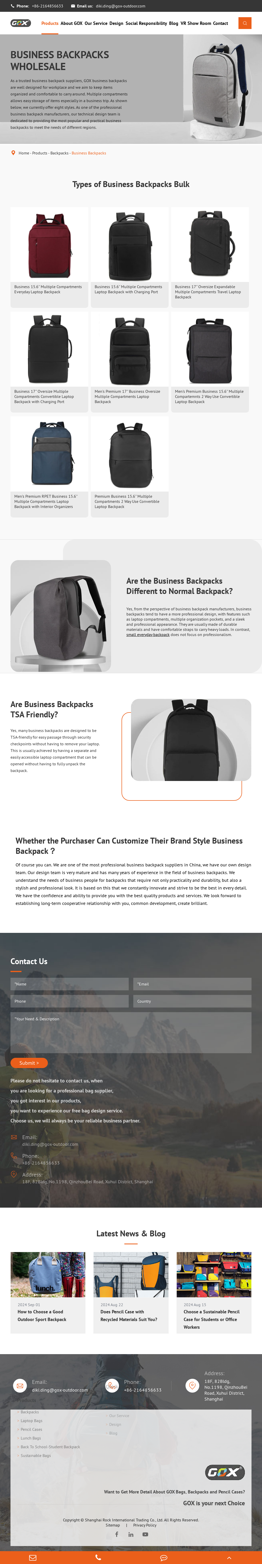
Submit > (29, 1063)
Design (116, 23)
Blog (173, 23)
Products (50, 23)
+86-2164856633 (47, 5)
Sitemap (113, 1525)
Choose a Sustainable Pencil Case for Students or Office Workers (211, 1319)
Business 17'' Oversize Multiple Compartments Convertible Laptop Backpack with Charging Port (44, 396)
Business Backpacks (89, 152)
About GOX (71, 23)
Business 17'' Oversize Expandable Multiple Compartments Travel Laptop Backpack (208, 291)
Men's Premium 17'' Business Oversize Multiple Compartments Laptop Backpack (127, 396)
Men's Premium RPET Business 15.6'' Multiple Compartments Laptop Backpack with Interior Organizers (46, 501)
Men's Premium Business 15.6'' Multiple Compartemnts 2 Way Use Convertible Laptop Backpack (209, 396)
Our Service (96, 23)
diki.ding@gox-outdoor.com (120, 5)
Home (24, 152)
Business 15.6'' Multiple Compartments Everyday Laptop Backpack (48, 289)
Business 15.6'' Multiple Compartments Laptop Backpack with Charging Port (128, 289)
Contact (220, 23)
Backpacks (59, 152)
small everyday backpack (148, 634)
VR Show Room (196, 23)
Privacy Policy (144, 1525)
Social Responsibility (146, 23)
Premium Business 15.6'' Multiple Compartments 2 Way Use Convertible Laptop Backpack (127, 501)
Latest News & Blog (131, 1233)
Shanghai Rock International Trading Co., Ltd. (124, 1519)
